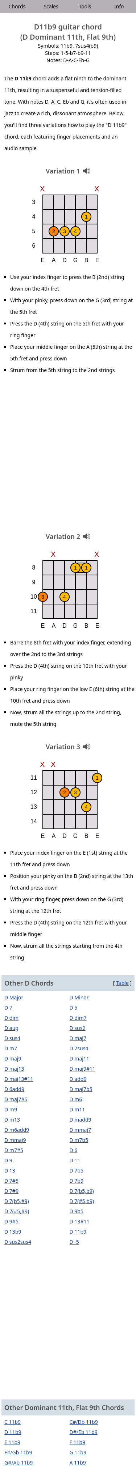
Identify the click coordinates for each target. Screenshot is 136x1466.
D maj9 (12, 1058)
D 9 (8, 1160)
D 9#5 (11, 1221)
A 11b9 (78, 1462)
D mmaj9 (15, 1140)
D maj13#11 (18, 1078)
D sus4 (12, 1038)
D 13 (9, 1170)
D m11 (77, 1109)
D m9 (10, 1109)
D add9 (78, 1078)
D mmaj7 (80, 1129)
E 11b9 (12, 1442)
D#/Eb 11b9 (84, 1432)
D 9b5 (77, 1211)
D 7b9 (77, 1180)
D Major (13, 997)
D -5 (74, 1241)
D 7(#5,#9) (16, 1211)
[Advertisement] (68, 456)
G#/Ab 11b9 (18, 1462)
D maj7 (78, 1038)
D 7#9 (11, 1190)
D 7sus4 (79, 1048)
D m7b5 (79, 1140)
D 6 (74, 1150)
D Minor (79, 997)
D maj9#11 (82, 1068)
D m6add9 (16, 1129)
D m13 (12, 1119)
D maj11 (79, 1058)
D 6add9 (14, 1089)
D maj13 (14, 1068)
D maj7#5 (15, 1099)
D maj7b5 (81, 1089)
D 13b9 (12, 1231)
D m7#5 (13, 1150)
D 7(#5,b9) (82, 1201)
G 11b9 (78, 1452)
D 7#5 (11, 1180)
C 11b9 (12, 1421)
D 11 (75, 1160)
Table (122, 982)
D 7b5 (77, 1170)
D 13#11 (80, 1221)
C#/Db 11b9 (84, 1421)
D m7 (10, 1048)
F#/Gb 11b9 (18, 1452)
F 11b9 (78, 1442)
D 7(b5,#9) (16, 1201)
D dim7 (78, 1017)
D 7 (8, 1007)
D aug (11, 1027)
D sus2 (78, 1027)
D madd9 (80, 1119)
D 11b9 (78, 1231)
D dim (11, 1017)
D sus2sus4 (17, 1241)
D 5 (74, 1007)
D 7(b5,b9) (82, 1190)
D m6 (76, 1099)
